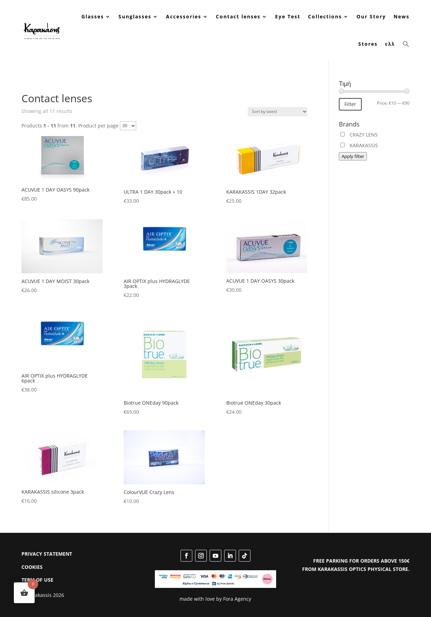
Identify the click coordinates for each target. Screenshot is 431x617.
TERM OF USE (37, 579)
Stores (368, 44)
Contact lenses (238, 16)
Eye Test (287, 16)
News (402, 16)
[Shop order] (277, 111)
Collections (325, 16)
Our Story (371, 16)
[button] (406, 44)
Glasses (92, 16)
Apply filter (353, 156)
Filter (350, 104)
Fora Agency (237, 599)
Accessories (183, 16)
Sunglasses (134, 16)
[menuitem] (390, 44)
